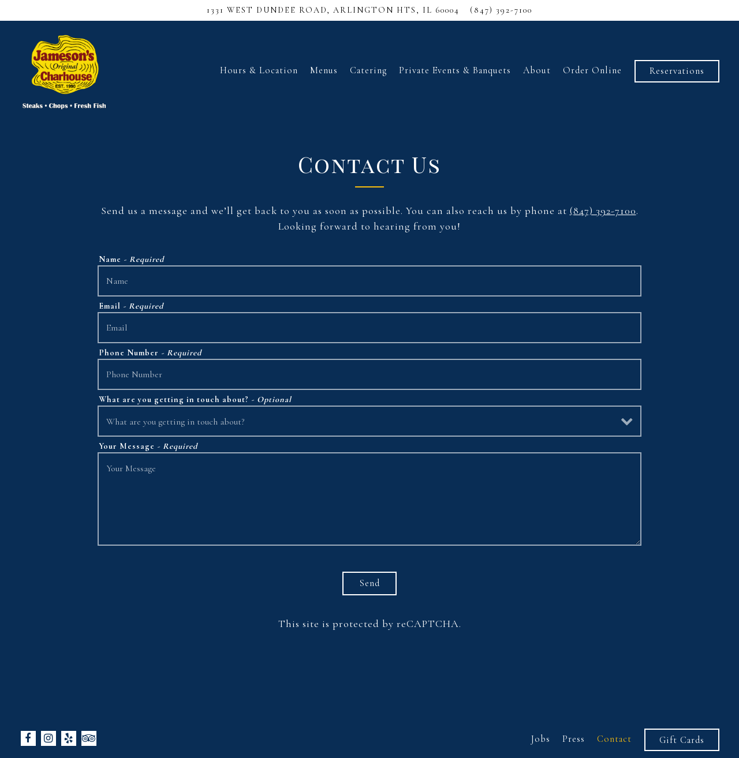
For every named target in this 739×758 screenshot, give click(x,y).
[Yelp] (68, 738)
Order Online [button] (592, 70)
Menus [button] (324, 70)
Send (369, 583)
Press (573, 739)
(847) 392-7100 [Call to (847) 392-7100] (501, 10)
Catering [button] (368, 70)
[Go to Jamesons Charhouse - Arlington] (333, 10)
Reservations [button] (677, 71)
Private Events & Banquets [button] (455, 70)
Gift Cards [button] (681, 740)
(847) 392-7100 (603, 210)
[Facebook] (28, 738)
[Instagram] (48, 738)
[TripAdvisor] (88, 738)
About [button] (537, 70)
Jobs (540, 739)
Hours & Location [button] (259, 70)
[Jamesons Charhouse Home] (64, 70)
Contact (614, 739)
